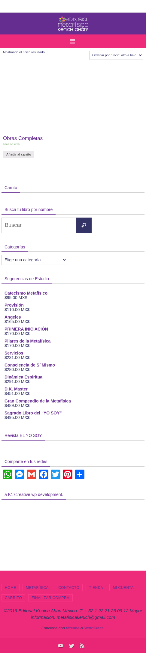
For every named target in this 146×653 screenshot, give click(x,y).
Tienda (96, 588)
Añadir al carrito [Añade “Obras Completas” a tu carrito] (18, 154)
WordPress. (94, 628)
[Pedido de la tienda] (116, 55)
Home (10, 588)
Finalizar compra (50, 598)
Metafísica (37, 588)
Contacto (68, 588)
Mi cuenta (123, 588)
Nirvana (73, 628)
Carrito (13, 598)
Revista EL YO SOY (23, 435)
